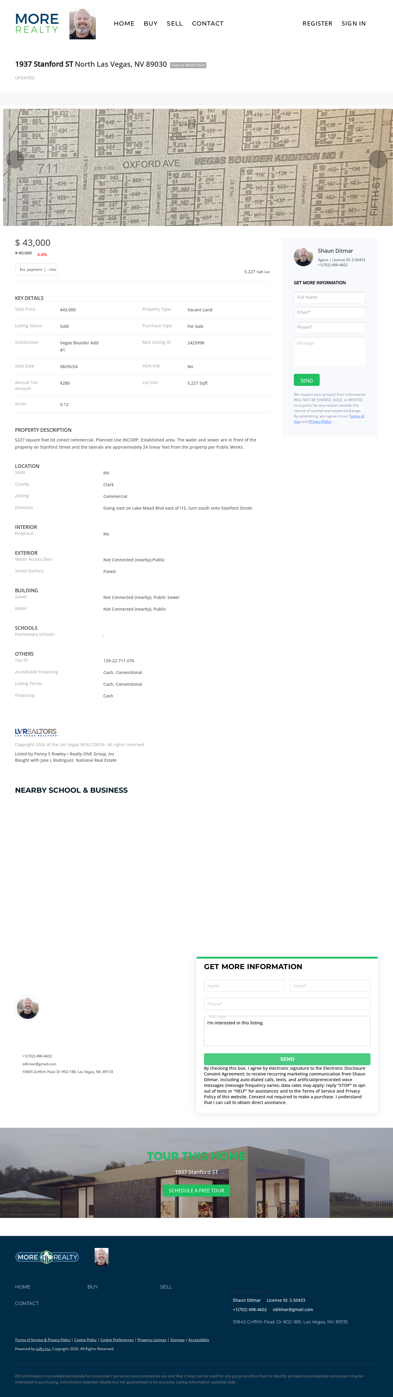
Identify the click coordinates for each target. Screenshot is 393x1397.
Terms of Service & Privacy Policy (42, 1339)
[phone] (330, 328)
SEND (287, 1059)
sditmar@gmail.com (39, 1063)
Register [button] (318, 23)
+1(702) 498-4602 (333, 264)
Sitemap (177, 1339)
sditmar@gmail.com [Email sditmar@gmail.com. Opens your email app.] (293, 1309)
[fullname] (330, 297)
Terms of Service (318, 1091)
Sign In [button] (354, 23)
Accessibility (198, 1339)
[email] (330, 313)
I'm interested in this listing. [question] (287, 1031)
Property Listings (152, 1339)
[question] (330, 352)
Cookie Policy (85, 1339)
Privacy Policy (320, 421)
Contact (208, 23)
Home (124, 23)
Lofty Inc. (43, 1348)
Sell (175, 23)
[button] (51, 1287)
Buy (151, 23)
